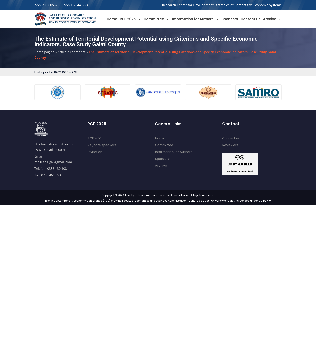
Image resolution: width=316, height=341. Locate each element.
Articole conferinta (72, 52)
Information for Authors (195, 19)
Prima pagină (44, 52)
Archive (272, 19)
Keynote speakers (102, 145)
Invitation (95, 152)
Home (112, 19)
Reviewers (230, 145)
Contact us (250, 19)
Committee (156, 19)
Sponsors (230, 19)
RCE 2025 (130, 19)
